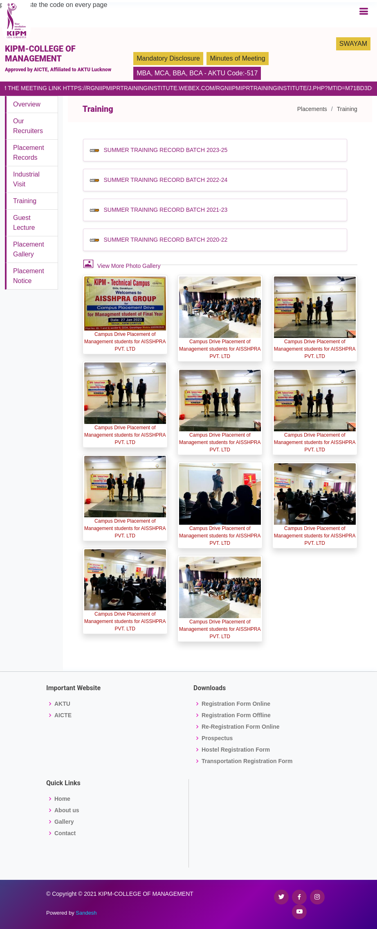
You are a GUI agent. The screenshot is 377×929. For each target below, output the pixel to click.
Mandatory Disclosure (168, 58)
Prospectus (217, 738)
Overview (26, 104)
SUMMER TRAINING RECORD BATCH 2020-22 (165, 239)
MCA (162, 73)
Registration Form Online (236, 704)
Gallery (64, 822)
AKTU (62, 704)
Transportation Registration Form (247, 761)
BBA (179, 73)
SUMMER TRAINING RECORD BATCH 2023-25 (165, 150)
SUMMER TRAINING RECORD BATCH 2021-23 (165, 209)
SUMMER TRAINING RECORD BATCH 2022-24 (165, 180)
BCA (195, 73)
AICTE (63, 715)
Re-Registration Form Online (241, 727)
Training (24, 200)
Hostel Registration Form (236, 749)
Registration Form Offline (236, 715)
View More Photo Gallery (122, 264)
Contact (65, 833)
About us (66, 810)
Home (62, 799)
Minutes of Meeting (237, 58)
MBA (144, 73)
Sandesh (86, 913)
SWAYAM (353, 43)
